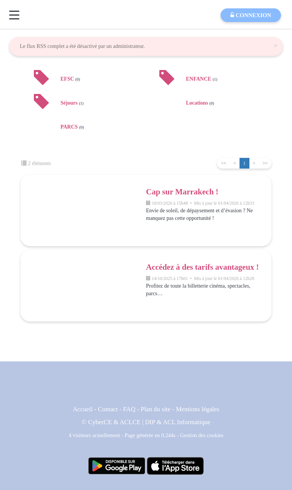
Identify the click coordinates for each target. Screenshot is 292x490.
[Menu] (14, 15)
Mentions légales (197, 409)
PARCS (72, 127)
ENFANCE (201, 79)
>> (265, 163)
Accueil (82, 409)
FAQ (129, 409)
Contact (108, 409)
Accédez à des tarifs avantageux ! (202, 267)
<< (223, 163)
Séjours (72, 103)
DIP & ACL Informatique (178, 422)
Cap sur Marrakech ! (182, 191)
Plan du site (155, 409)
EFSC (70, 79)
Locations (200, 103)
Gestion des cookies (202, 435)
